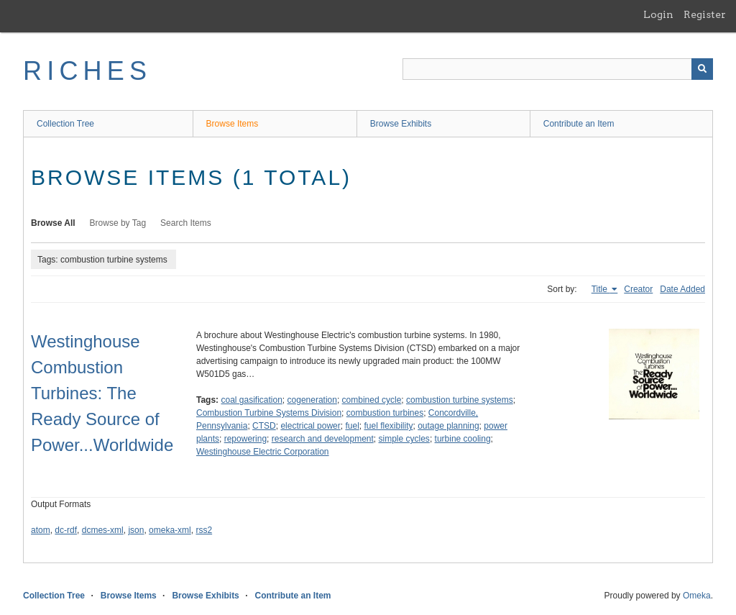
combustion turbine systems (459, 400)
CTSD (264, 426)
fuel (352, 426)
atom (40, 530)
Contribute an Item (579, 124)
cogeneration (312, 400)
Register (705, 14)
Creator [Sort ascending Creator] (638, 289)
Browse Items (232, 124)
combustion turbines (384, 413)
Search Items (185, 223)
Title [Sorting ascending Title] (601, 289)
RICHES (87, 71)
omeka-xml (170, 530)
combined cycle (372, 400)
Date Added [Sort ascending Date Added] (682, 289)
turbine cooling (463, 439)
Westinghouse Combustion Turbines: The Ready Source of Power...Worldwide (102, 393)
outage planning (448, 426)
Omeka (697, 596)
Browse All (53, 223)
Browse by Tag (118, 223)
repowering (245, 439)
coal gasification (251, 400)
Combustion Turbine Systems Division (268, 413)
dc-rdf (66, 530)
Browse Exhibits (400, 124)
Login (658, 14)
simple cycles (404, 439)
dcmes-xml (103, 530)
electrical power (310, 426)
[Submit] (702, 69)
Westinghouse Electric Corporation (262, 452)
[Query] (557, 69)
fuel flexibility (388, 426)
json (136, 530)
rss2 (204, 530)
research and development (323, 439)
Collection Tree (65, 124)
